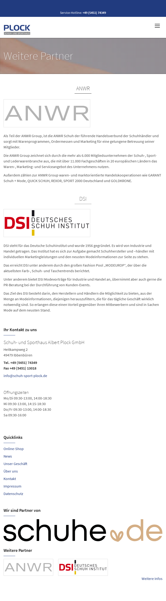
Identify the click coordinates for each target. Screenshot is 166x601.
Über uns (11, 471)
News (8, 456)
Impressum (12, 486)
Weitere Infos (152, 578)
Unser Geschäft (15, 463)
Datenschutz (13, 493)
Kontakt (10, 478)
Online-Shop (14, 448)
